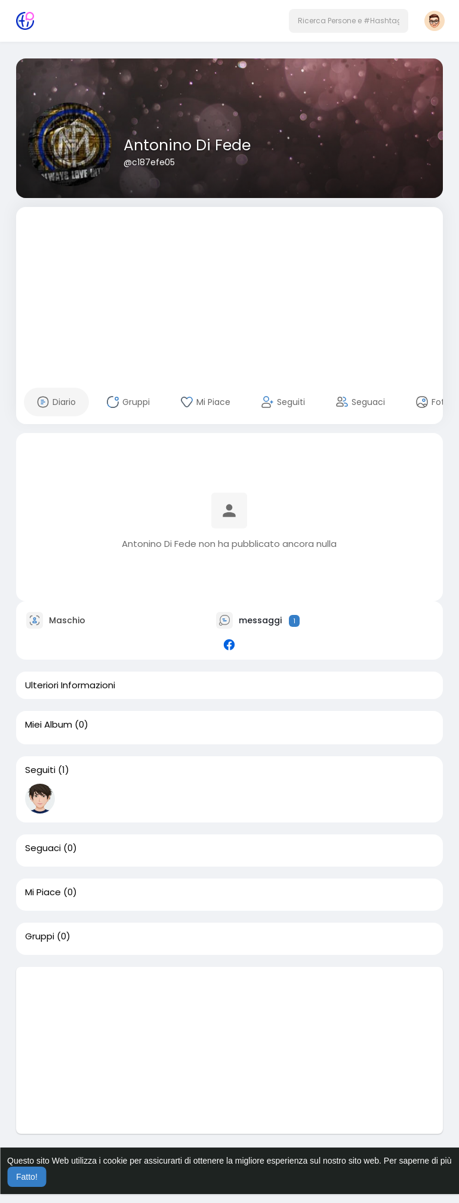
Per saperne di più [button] (418, 1160)
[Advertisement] (229, 290)
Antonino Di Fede (187, 145)
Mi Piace (43, 892)
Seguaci (43, 848)
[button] (348, 21)
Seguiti (40, 770)
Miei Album (48, 724)
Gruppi (39, 936)
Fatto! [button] (27, 1177)
